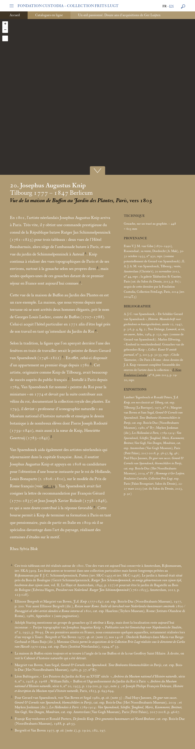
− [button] (5, 30)
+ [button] (5, 24)
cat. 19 (49, 486)
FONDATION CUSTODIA (68, 6)
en (171, 6)
